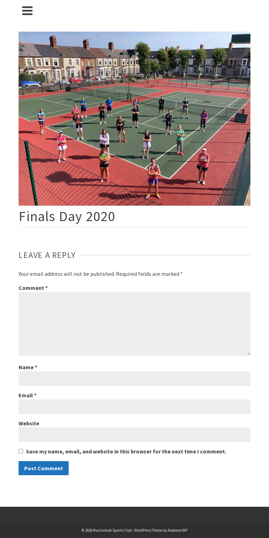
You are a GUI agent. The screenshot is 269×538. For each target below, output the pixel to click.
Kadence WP (177, 530)
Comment (33, 287)
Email (27, 395)
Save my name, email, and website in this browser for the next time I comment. (126, 451)
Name (28, 367)
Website (29, 423)
